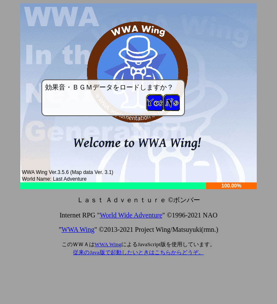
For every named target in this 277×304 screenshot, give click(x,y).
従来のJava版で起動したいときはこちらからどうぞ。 (138, 252)
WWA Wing (78, 229)
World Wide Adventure (131, 215)
